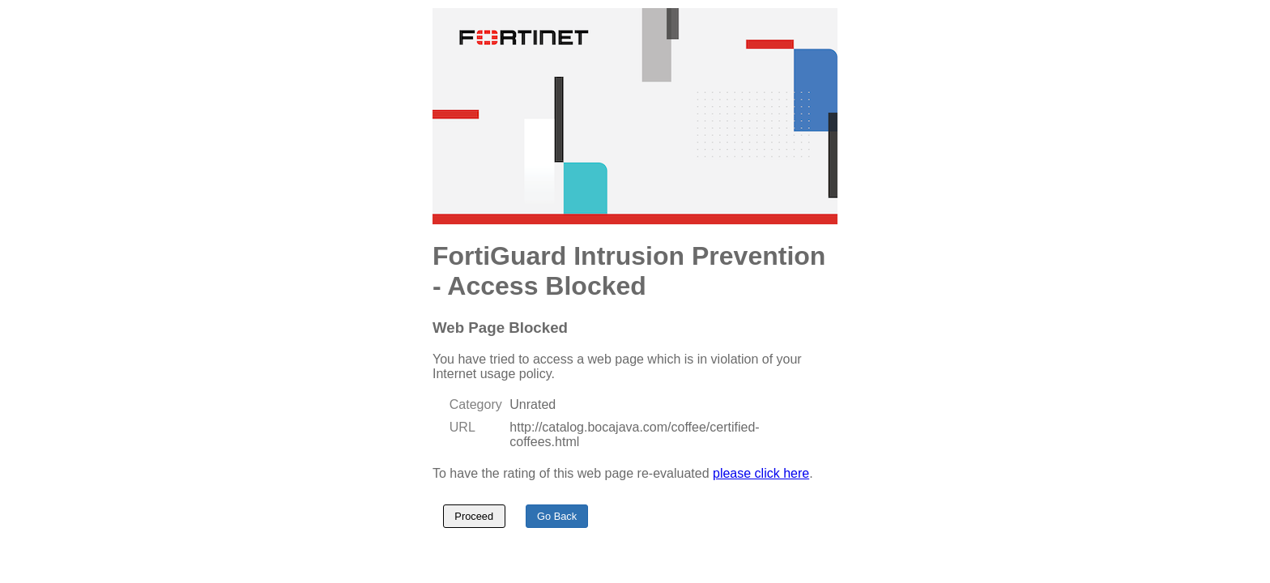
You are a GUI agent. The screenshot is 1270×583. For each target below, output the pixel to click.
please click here (761, 473)
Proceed (473, 516)
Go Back (557, 516)
